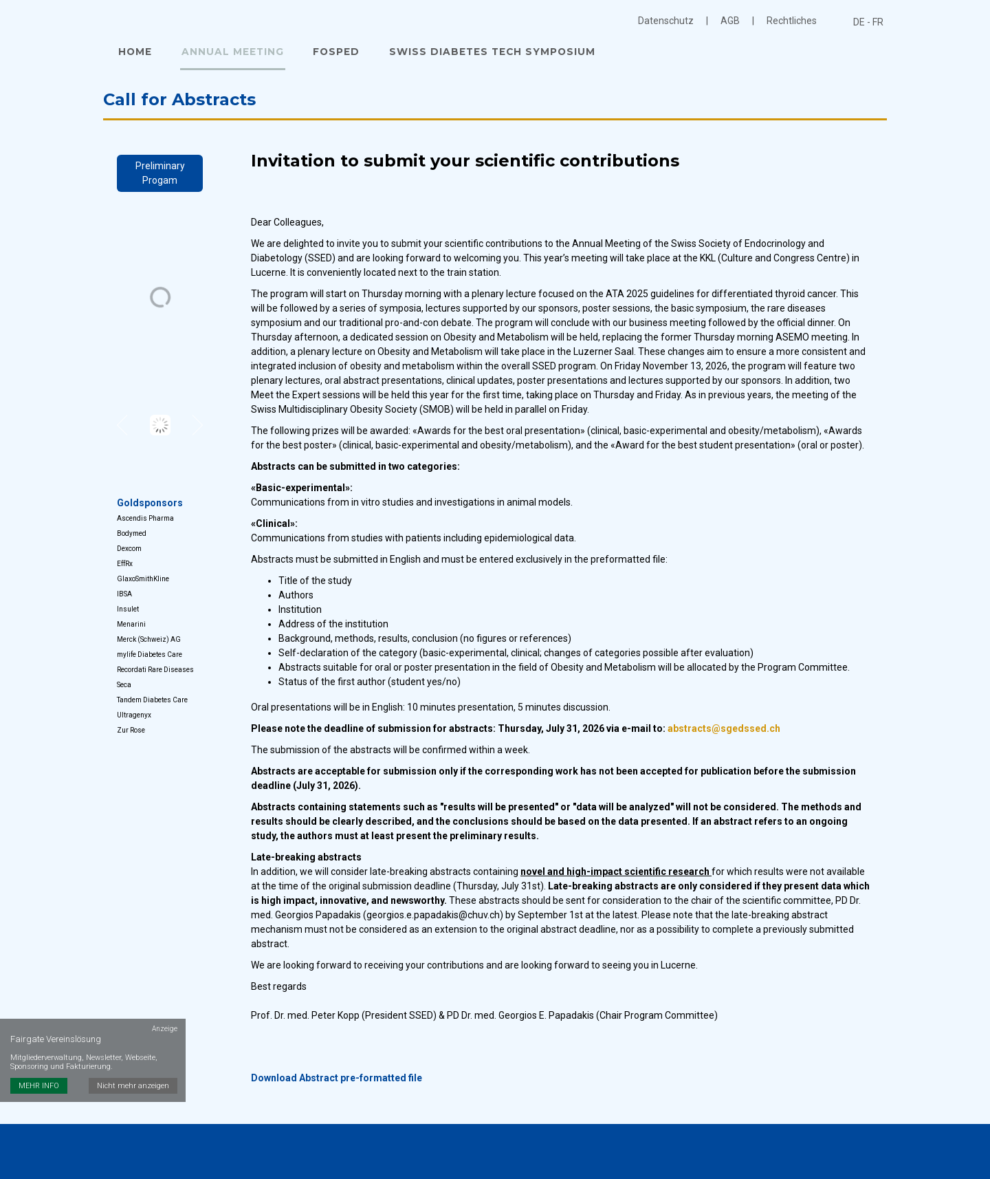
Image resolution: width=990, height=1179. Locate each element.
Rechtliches (792, 20)
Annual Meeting (228, 53)
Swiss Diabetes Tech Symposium (484, 53)
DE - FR (868, 22)
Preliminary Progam (160, 176)
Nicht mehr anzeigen (134, 1046)
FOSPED (330, 53)
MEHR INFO (39, 1046)
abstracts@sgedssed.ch (724, 732)
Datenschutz (666, 20)
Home (134, 53)
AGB (730, 20)
